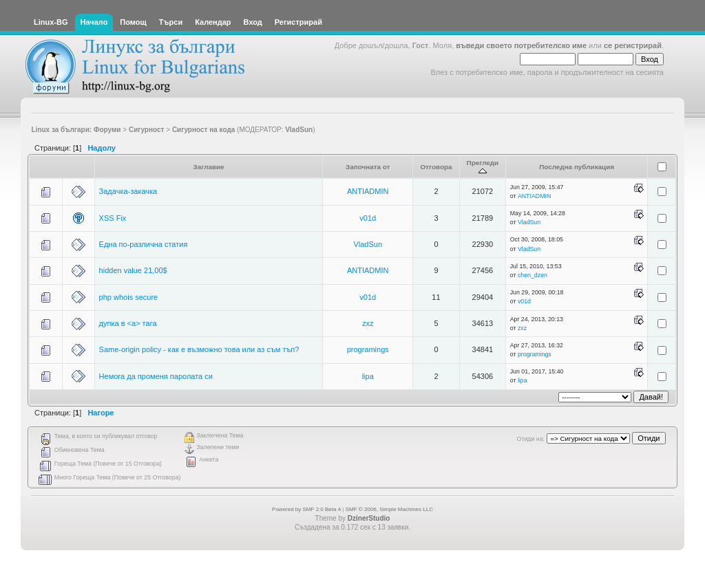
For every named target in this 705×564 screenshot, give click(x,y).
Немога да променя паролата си (156, 376)
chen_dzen (532, 275)
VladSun (299, 129)
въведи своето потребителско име (521, 45)
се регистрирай (633, 45)
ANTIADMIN (368, 191)
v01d (367, 218)
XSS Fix (113, 218)
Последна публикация (576, 167)
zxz (368, 323)
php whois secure (128, 297)
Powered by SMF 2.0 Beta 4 (306, 509)
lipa (368, 376)
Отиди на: (531, 438)
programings (368, 349)
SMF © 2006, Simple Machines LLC (389, 509)
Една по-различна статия (143, 244)
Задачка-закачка (128, 191)
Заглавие (208, 167)
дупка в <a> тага (128, 323)
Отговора (436, 167)
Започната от (368, 167)
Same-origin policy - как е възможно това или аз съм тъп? (199, 349)
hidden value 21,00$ (133, 270)
